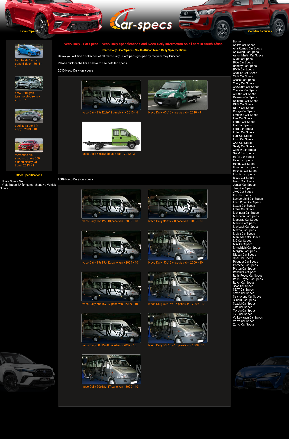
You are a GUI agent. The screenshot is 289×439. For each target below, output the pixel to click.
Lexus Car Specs (244, 205)
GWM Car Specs (243, 153)
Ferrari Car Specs (244, 122)
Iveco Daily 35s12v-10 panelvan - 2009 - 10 (111, 219)
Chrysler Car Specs (245, 90)
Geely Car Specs (243, 146)
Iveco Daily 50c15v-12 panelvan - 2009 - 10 (111, 302)
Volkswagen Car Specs (248, 317)
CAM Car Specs (243, 76)
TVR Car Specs (242, 314)
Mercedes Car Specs (246, 237)
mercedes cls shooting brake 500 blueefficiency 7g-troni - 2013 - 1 (27, 160)
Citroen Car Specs (244, 94)
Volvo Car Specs (243, 321)
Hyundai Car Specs (245, 171)
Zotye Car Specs (244, 324)
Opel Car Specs (243, 258)
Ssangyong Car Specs (247, 296)
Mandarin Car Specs (246, 216)
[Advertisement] (177, 146)
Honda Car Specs (244, 164)
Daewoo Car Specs (245, 97)
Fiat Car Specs (242, 125)
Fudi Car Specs (243, 136)
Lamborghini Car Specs (248, 198)
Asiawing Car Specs (246, 52)
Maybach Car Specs (246, 226)
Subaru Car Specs (244, 300)
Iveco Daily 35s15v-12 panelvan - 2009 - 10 (111, 260)
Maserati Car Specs (245, 219)
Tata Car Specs (242, 307)
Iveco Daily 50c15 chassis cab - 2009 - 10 (178, 260)
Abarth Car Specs (244, 45)
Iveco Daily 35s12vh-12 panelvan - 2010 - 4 (111, 110)
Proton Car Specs (244, 268)
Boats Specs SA (12, 181)
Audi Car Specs (243, 59)
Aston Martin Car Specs (248, 55)
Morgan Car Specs (245, 251)
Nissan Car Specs (244, 254)
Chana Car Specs (244, 80)
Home (237, 41)
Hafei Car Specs (243, 157)
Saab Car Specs (243, 286)
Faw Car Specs (242, 118)
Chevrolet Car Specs (246, 87)
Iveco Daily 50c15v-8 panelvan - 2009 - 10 (111, 343)
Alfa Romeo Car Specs (247, 48)
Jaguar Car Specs (244, 184)
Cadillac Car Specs (245, 73)
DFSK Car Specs (243, 108)
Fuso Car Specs (243, 139)
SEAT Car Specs (243, 289)
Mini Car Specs (243, 244)
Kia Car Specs (242, 195)
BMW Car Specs (243, 69)
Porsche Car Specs (245, 265)
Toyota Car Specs (244, 310)
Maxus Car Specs (244, 223)
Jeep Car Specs (243, 188)
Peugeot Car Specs (245, 261)
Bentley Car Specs (245, 66)
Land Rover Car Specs (247, 202)
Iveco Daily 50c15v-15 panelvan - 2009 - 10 (178, 302)
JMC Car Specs (243, 191)
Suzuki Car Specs (244, 303)
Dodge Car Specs (244, 111)
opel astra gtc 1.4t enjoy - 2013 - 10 (26, 127)
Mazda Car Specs (244, 230)
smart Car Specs (243, 293)
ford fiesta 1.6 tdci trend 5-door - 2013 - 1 (28, 63)
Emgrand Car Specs (245, 115)
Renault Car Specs (245, 272)
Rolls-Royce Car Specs (248, 279)
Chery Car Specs (243, 83)
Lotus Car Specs (243, 209)
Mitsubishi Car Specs (247, 247)
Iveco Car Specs (243, 181)
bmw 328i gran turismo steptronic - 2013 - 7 (27, 96)
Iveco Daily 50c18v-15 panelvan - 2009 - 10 (178, 343)
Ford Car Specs (243, 129)
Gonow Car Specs (244, 150)
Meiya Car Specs (244, 233)
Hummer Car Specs (245, 167)
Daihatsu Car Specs (245, 101)
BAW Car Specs (243, 62)
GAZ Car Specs (243, 143)
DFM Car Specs (243, 104)
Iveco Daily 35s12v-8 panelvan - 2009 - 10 (178, 219)
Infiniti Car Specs (244, 174)
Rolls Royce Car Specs (247, 275)
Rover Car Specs (244, 282)
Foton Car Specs (243, 132)
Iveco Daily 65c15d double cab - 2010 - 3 (111, 152)
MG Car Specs (242, 240)
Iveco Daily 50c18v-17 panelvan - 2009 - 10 (111, 384)
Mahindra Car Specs (246, 212)
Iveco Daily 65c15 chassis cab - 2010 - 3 (178, 110)
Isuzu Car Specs (243, 177)
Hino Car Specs (243, 160)
